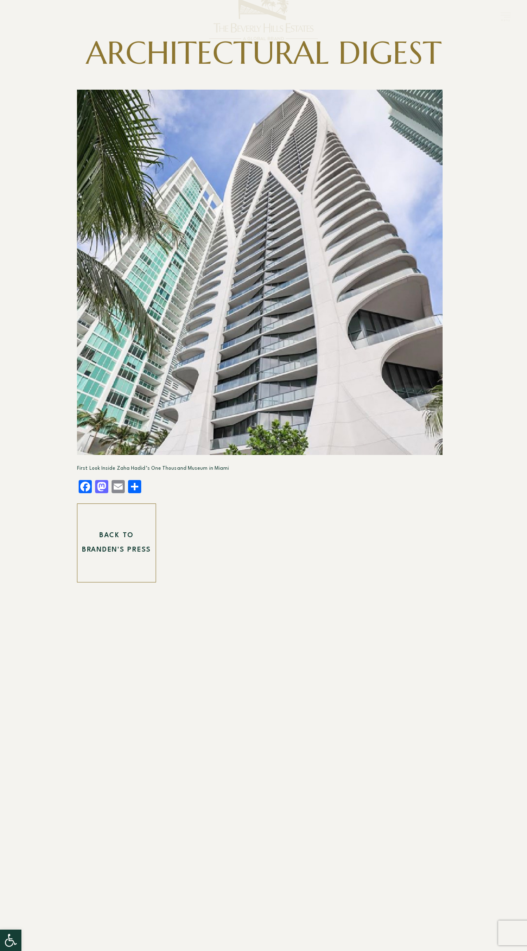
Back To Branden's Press (116, 542)
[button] (10, 940)
